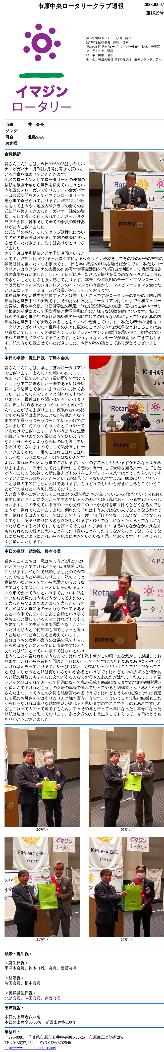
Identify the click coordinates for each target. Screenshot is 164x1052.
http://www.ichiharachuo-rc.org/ (30, 1047)
